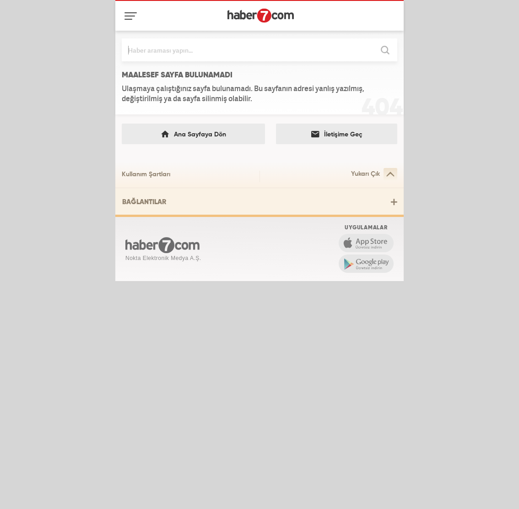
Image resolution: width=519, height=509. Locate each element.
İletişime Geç (336, 134)
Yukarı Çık (374, 174)
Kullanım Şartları (146, 174)
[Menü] (132, 16)
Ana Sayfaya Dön (193, 134)
